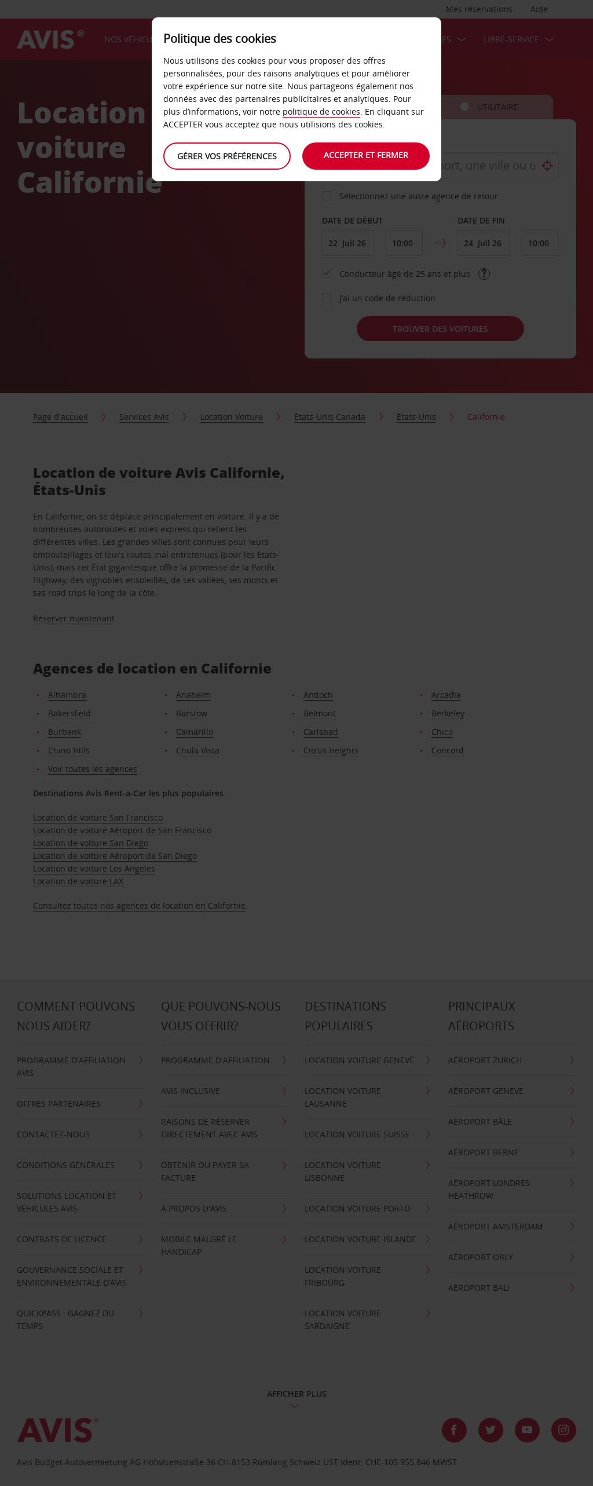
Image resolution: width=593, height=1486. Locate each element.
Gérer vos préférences (227, 156)
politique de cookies (321, 111)
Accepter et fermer (366, 154)
